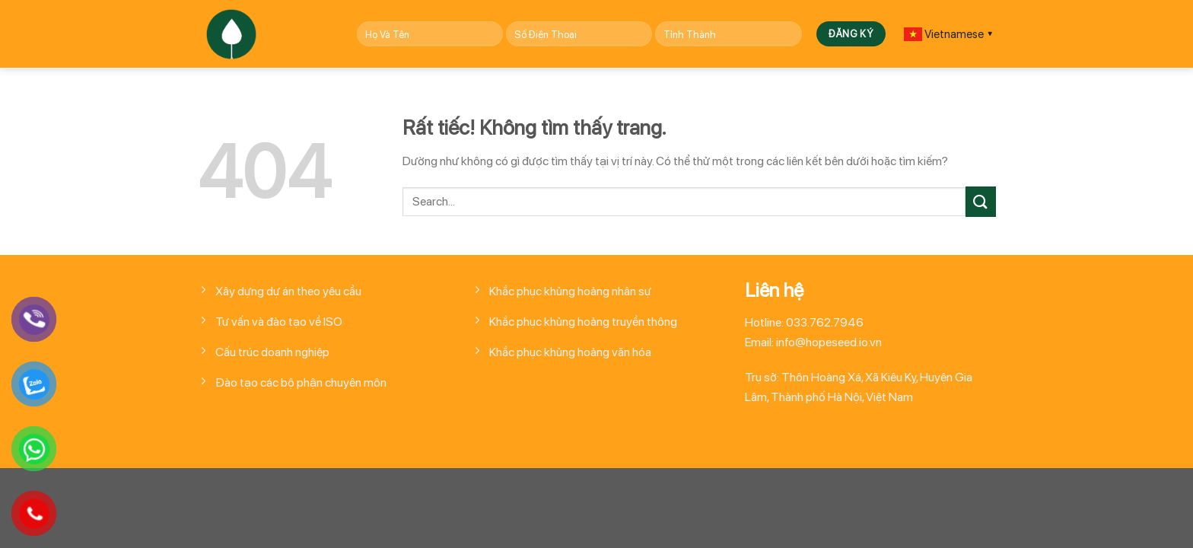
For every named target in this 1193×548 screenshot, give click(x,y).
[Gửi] (981, 201)
